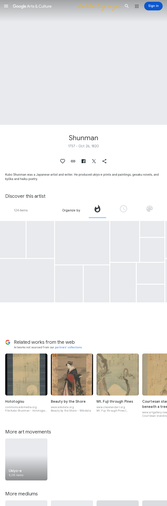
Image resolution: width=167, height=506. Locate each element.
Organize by (71, 210)
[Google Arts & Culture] (66, 6)
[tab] (97, 210)
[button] (6, 6)
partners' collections (68, 347)
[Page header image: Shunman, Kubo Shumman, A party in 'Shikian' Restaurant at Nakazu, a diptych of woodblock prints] (83, 62)
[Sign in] (153, 6)
